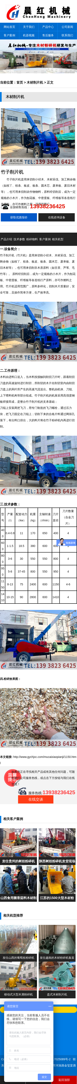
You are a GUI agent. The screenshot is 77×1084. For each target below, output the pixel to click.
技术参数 (19, 239)
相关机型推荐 (57, 246)
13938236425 (47, 206)
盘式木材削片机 (57, 994)
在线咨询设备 (56, 217)
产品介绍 (6, 239)
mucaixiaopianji (54, 757)
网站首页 (9, 26)
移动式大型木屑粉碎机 (18, 994)
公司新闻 (67, 26)
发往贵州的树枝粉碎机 (18, 861)
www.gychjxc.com (32, 757)
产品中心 (48, 26)
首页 (19, 82)
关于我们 (28, 26)
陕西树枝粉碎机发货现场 (57, 861)
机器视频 (28, 35)
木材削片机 (35, 82)
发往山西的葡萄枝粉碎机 (18, 957)
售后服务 (48, 35)
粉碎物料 (32, 239)
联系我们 (67, 35)
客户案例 (9, 35)
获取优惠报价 (19, 217)
